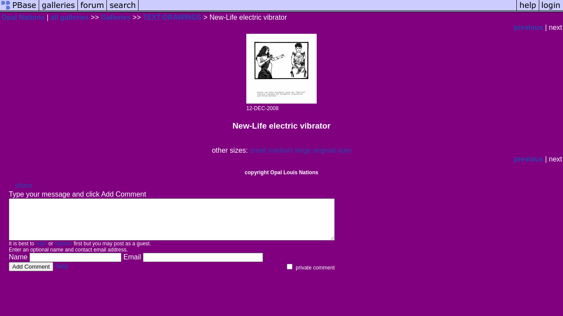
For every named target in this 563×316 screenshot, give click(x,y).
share (24, 185)
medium (280, 150)
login (41, 251)
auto (344, 150)
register (63, 251)
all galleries (70, 17)
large (303, 150)
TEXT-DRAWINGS (172, 17)
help (62, 274)
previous (528, 27)
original (324, 150)
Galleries (116, 17)
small (258, 150)
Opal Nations (23, 17)
